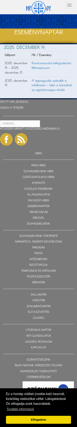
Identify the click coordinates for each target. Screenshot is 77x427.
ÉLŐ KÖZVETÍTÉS (38, 312)
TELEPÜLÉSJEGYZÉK (38, 277)
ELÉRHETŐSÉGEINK (38, 360)
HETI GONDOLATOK (38, 336)
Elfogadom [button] (38, 419)
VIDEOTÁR (38, 300)
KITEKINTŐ (38, 183)
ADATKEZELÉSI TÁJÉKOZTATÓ (38, 371)
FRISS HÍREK (38, 166)
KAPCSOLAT (38, 348)
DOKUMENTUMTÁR (39, 306)
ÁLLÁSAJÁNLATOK (38, 195)
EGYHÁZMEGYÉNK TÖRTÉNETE (39, 236)
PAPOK (38, 253)
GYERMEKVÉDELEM (38, 377)
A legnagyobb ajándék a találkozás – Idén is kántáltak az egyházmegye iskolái (52, 85)
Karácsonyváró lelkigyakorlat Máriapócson (51, 65)
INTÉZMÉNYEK (38, 259)
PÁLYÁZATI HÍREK (38, 201)
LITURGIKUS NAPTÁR (38, 330)
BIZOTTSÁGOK (38, 265)
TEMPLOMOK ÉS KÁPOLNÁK (38, 271)
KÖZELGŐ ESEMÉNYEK (38, 189)
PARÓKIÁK (38, 248)
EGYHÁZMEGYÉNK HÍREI (38, 171)
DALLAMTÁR (38, 295)
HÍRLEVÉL (38, 218)
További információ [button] (20, 409)
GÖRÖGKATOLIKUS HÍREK (38, 177)
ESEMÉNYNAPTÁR (38, 206)
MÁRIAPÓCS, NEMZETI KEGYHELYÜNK (38, 242)
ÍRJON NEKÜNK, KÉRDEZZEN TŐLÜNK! (38, 365)
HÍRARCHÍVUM (38, 212)
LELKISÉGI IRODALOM (38, 342)
